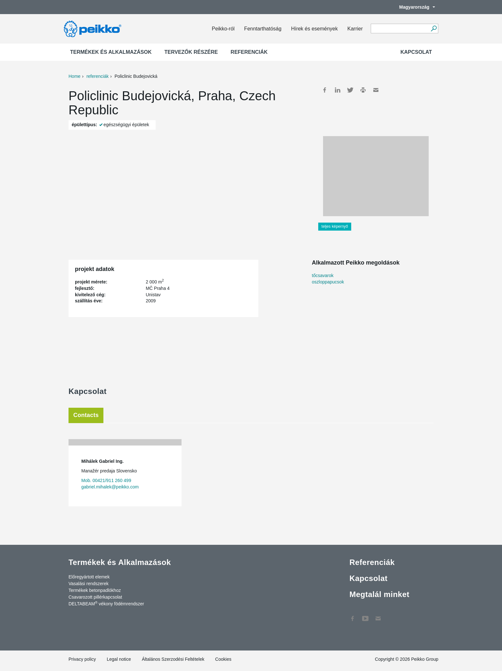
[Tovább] (434, 28)
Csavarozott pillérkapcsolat (95, 597)
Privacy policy (82, 659)
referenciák (97, 76)
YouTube (365, 615)
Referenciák (249, 52)
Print (363, 90)
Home (74, 76)
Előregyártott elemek (89, 576)
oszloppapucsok (328, 281)
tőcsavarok (323, 275)
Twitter (350, 90)
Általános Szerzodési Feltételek (173, 659)
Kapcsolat (416, 52)
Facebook (324, 90)
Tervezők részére (191, 52)
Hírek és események (314, 28)
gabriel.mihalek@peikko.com (110, 486)
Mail (376, 90)
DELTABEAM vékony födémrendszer (106, 603)
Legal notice (119, 659)
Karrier (355, 28)
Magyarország (414, 7)
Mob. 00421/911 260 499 (106, 480)
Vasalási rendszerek (89, 583)
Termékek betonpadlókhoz (95, 590)
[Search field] (399, 29)
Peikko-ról (223, 28)
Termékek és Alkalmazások (111, 52)
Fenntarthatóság (263, 28)
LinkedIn (337, 90)
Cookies (223, 659)
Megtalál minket (379, 594)
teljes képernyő (334, 226)
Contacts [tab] (86, 415)
